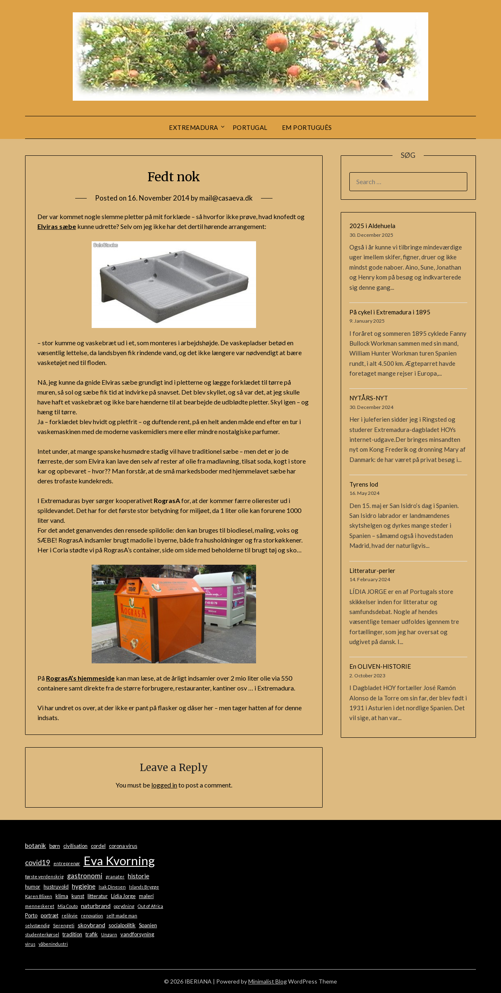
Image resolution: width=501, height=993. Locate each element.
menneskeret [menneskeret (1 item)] (39, 906)
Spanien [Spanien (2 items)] (148, 925)
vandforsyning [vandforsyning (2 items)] (137, 934)
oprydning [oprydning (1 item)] (124, 906)
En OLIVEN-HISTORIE (380, 666)
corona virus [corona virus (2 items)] (123, 846)
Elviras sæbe (56, 226)
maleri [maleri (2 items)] (146, 896)
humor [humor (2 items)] (32, 886)
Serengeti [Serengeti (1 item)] (63, 925)
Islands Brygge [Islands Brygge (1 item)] (144, 886)
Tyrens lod (363, 484)
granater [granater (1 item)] (115, 876)
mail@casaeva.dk (226, 198)
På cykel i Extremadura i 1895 (389, 312)
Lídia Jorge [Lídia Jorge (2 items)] (123, 896)
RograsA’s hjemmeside (80, 678)
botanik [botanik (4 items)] (35, 845)
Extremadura (193, 127)
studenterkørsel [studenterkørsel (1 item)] (42, 934)
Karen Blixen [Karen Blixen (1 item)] (38, 896)
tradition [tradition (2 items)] (72, 934)
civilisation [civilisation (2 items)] (75, 846)
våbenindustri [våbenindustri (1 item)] (53, 944)
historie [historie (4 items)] (138, 876)
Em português (307, 127)
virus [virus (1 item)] (30, 944)
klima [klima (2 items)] (61, 896)
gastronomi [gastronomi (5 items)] (84, 876)
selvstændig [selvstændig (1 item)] (37, 925)
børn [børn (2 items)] (54, 846)
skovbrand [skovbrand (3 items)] (91, 924)
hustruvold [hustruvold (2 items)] (56, 886)
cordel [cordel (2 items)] (98, 846)
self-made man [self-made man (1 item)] (121, 915)
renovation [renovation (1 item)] (92, 915)
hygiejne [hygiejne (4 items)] (83, 886)
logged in (164, 785)
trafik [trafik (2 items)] (91, 934)
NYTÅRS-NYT (368, 398)
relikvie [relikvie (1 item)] (70, 915)
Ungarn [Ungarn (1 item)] (109, 934)
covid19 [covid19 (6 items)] (37, 862)
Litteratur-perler (372, 570)
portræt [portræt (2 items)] (49, 915)
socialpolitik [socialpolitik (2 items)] (122, 925)
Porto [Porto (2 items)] (31, 915)
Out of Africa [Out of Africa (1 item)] (150, 906)
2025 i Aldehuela (372, 225)
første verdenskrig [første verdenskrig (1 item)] (44, 876)
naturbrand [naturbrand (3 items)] (96, 905)
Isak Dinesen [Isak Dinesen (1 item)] (112, 886)
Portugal (250, 127)
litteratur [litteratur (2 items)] (98, 896)
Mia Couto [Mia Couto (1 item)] (68, 906)
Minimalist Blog (267, 981)
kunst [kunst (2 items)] (78, 896)
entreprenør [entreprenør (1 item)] (66, 863)
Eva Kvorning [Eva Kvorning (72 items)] (119, 860)
